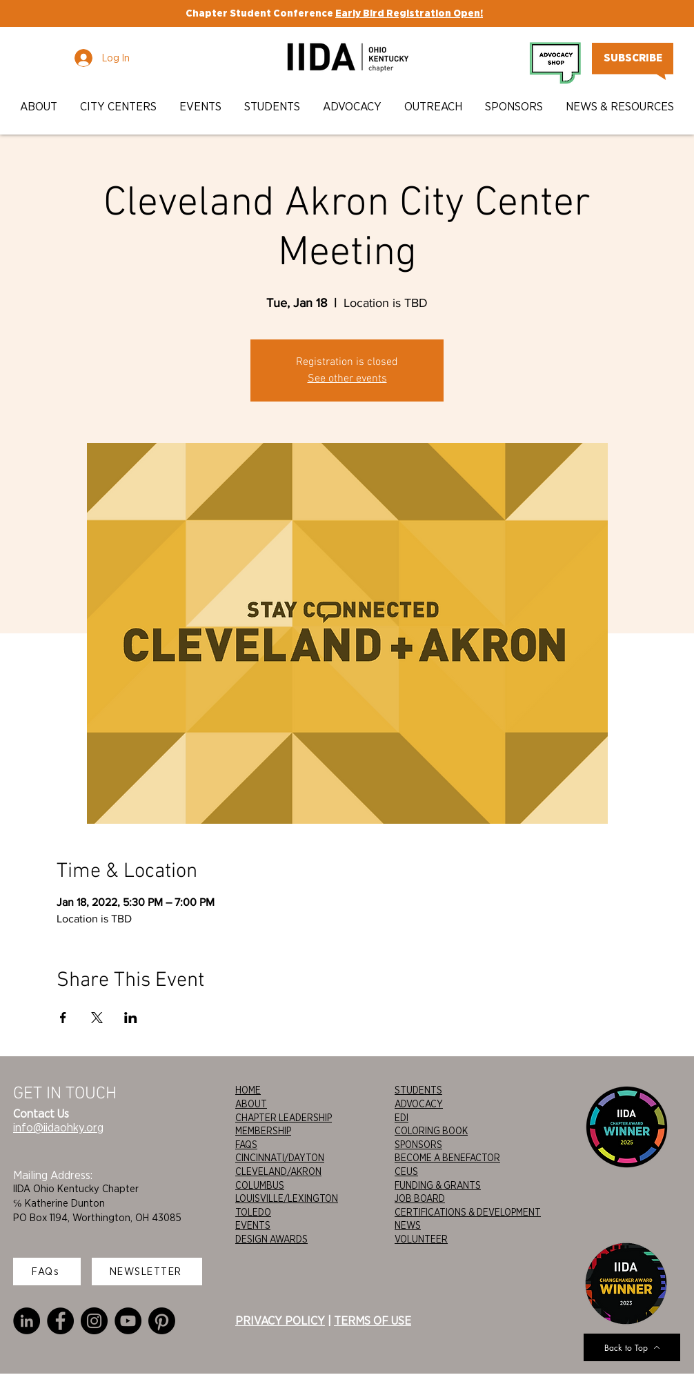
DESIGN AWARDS (271, 1239)
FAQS (246, 1144)
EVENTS (252, 1225)
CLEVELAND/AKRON (278, 1171)
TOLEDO (253, 1212)
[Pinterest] (161, 1320)
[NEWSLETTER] (147, 1271)
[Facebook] (60, 1320)
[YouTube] (128, 1320)
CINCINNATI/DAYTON (279, 1157)
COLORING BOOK (431, 1130)
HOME (248, 1090)
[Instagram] (94, 1320)
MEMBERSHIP (263, 1130)
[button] (40, 106)
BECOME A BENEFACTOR (447, 1157)
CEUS (406, 1171)
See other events (347, 379)
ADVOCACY (419, 1103)
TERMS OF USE (372, 1320)
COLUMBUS (259, 1185)
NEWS (408, 1225)
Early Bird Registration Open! (409, 13)
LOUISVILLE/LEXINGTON (286, 1198)
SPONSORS (418, 1144)
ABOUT (251, 1103)
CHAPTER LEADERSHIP (283, 1117)
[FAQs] (47, 1271)
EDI (401, 1117)
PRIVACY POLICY (280, 1320)
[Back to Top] (632, 1347)
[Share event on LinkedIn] (130, 1017)
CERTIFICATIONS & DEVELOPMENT (468, 1212)
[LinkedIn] (26, 1320)
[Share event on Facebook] (63, 1017)
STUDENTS (418, 1090)
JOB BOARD (420, 1198)
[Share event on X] (96, 1017)
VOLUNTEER (421, 1239)
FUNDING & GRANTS (438, 1185)
